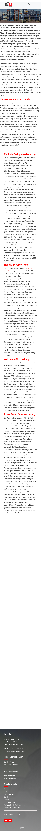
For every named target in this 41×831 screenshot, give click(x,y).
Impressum (30, 828)
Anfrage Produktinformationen (15, 805)
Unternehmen (9, 794)
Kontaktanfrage (9, 802)
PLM (5, 792)
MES (5, 789)
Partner (6, 800)
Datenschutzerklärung (12, 828)
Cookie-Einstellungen (12, 808)
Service (6, 797)
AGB (22, 828)
